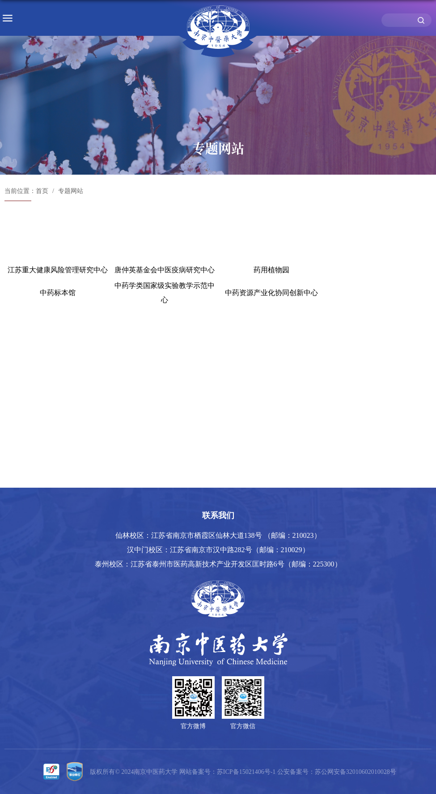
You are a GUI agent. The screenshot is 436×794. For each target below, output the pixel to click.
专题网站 (70, 191)
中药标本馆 (58, 292)
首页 (42, 191)
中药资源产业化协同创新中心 (271, 292)
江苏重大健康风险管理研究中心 (58, 270)
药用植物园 (271, 270)
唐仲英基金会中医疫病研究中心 (164, 270)
